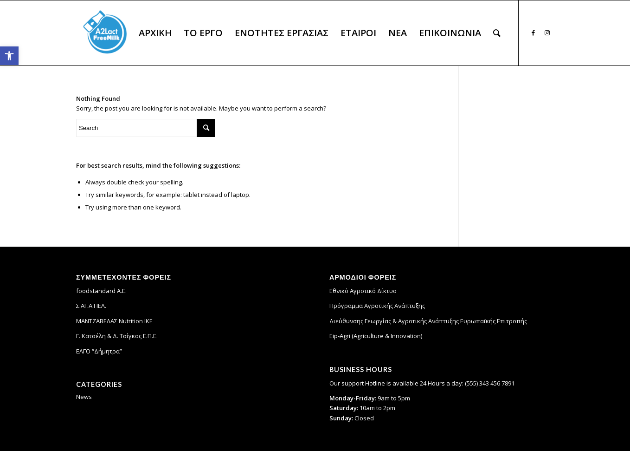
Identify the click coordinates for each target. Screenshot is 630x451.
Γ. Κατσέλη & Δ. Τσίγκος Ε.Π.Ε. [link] (117, 336)
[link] (9, 55)
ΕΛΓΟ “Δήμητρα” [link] (99, 351)
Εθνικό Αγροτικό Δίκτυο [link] (363, 291)
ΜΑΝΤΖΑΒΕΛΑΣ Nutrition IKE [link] (114, 321)
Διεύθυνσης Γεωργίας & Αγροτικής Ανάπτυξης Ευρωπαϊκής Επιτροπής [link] (428, 321)
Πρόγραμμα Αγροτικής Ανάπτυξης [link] (377, 305)
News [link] (84, 396)
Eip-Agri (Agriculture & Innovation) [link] (375, 336)
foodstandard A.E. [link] (101, 291)
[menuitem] (155, 32)
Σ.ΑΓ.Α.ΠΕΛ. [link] (91, 305)
